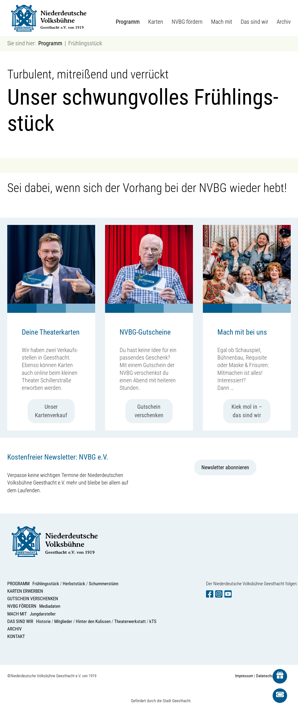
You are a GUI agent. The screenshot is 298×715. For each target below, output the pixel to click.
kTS (152, 621)
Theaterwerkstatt (130, 621)
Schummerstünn (103, 583)
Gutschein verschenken (149, 411)
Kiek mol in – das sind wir (246, 411)
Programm (128, 21)
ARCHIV (14, 629)
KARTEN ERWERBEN (25, 591)
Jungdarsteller (43, 614)
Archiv (284, 21)
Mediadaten (49, 606)
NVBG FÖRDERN (21, 606)
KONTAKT (16, 636)
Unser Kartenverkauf (51, 411)
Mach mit (221, 21)
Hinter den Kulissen (93, 621)
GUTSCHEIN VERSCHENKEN (32, 598)
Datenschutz (266, 675)
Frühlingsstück (45, 583)
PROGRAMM (18, 583)
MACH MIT (17, 614)
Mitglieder (63, 621)
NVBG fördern (187, 21)
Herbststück (74, 583)
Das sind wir (254, 21)
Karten (155, 21)
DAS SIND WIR (20, 621)
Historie (43, 621)
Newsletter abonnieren (225, 467)
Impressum (244, 675)
